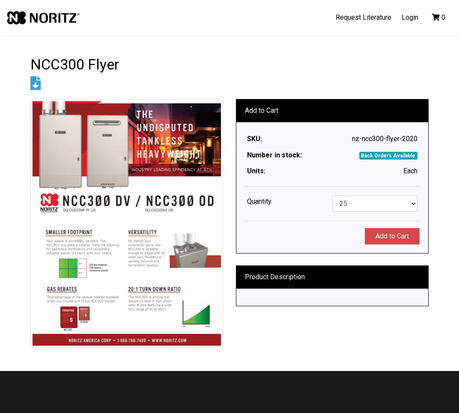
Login (410, 17)
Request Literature (363, 17)
